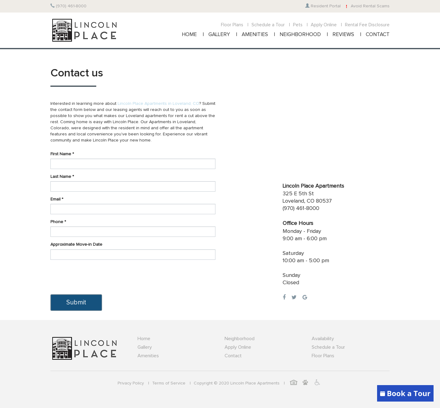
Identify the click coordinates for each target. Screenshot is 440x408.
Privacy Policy (131, 383)
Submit (76, 302)
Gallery (145, 347)
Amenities (148, 355)
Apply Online (324, 25)
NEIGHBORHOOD (300, 34)
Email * (56, 199)
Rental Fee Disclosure (367, 25)
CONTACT (378, 34)
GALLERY (219, 34)
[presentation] (96, 276)
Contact (233, 355)
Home (144, 338)
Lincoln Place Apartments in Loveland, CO (158, 103)
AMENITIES (255, 34)
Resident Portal (323, 6)
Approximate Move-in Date (76, 244)
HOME (189, 34)
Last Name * (62, 177)
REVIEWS (343, 34)
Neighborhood (240, 338)
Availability (323, 338)
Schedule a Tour (268, 25)
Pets (297, 25)
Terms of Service (168, 383)
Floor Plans (232, 25)
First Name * (62, 154)
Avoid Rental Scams (366, 6)
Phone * (58, 222)
